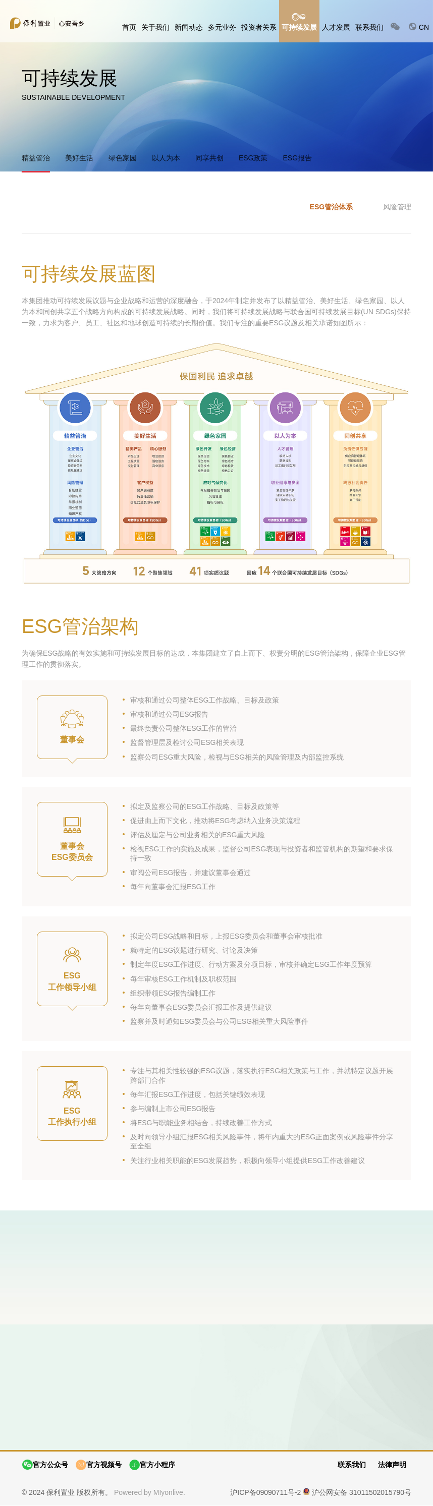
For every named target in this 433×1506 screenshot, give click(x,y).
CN (418, 26)
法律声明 (392, 1465)
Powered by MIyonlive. (149, 1492)
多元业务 (222, 27)
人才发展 (336, 27)
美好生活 (79, 158)
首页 (129, 27)
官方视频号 (98, 1465)
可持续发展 (299, 27)
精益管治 (36, 158)
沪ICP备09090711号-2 (265, 1492)
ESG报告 (297, 158)
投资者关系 (259, 27)
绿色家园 (123, 158)
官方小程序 (152, 1465)
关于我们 (155, 27)
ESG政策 (253, 158)
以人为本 (166, 158)
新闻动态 (189, 27)
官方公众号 (45, 1465)
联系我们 (369, 27)
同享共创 (209, 158)
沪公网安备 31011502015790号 (361, 1492)
